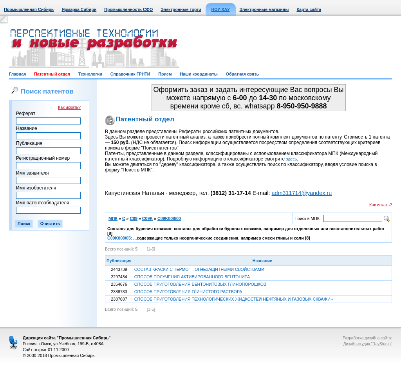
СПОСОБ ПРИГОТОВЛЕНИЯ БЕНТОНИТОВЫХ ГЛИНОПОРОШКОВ (200, 284)
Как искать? (69, 107)
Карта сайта (308, 9)
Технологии (90, 74)
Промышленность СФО (128, 9)
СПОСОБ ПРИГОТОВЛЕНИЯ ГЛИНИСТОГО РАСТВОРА (188, 291)
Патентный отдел (52, 74)
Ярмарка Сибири (78, 9)
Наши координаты (198, 74)
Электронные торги (181, 9)
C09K (147, 218)
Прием (165, 74)
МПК (112, 218)
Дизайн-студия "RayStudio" (367, 344)
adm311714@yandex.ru (301, 193)
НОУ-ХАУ (220, 9)
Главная (17, 74)
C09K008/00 (169, 218)
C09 (133, 218)
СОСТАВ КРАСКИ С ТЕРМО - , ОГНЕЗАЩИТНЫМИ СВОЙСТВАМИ (199, 269)
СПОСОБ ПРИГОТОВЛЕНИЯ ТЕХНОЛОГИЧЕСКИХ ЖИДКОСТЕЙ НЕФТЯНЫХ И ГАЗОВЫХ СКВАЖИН (234, 299)
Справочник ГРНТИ (130, 74)
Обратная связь (242, 74)
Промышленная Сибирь (29, 9)
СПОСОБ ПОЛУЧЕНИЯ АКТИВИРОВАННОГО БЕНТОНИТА (192, 276)
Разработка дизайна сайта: (367, 338)
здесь (291, 159)
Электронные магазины (264, 9)
